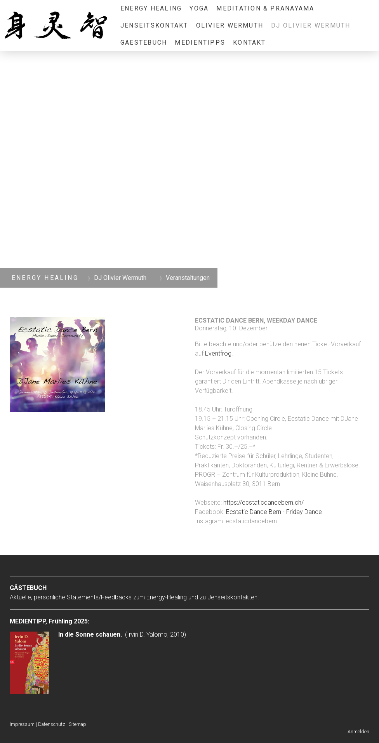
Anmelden (358, 731)
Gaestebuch (143, 42)
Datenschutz (51, 724)
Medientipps (200, 42)
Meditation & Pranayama (265, 8)
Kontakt (249, 42)
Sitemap (77, 724)
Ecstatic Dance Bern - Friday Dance (274, 512)
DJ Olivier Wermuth (310, 25)
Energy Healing (151, 8)
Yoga (199, 8)
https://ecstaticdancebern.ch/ (263, 502)
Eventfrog (218, 353)
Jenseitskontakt (154, 25)
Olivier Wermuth (230, 25)
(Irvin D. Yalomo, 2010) (122, 634)
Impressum (22, 724)
